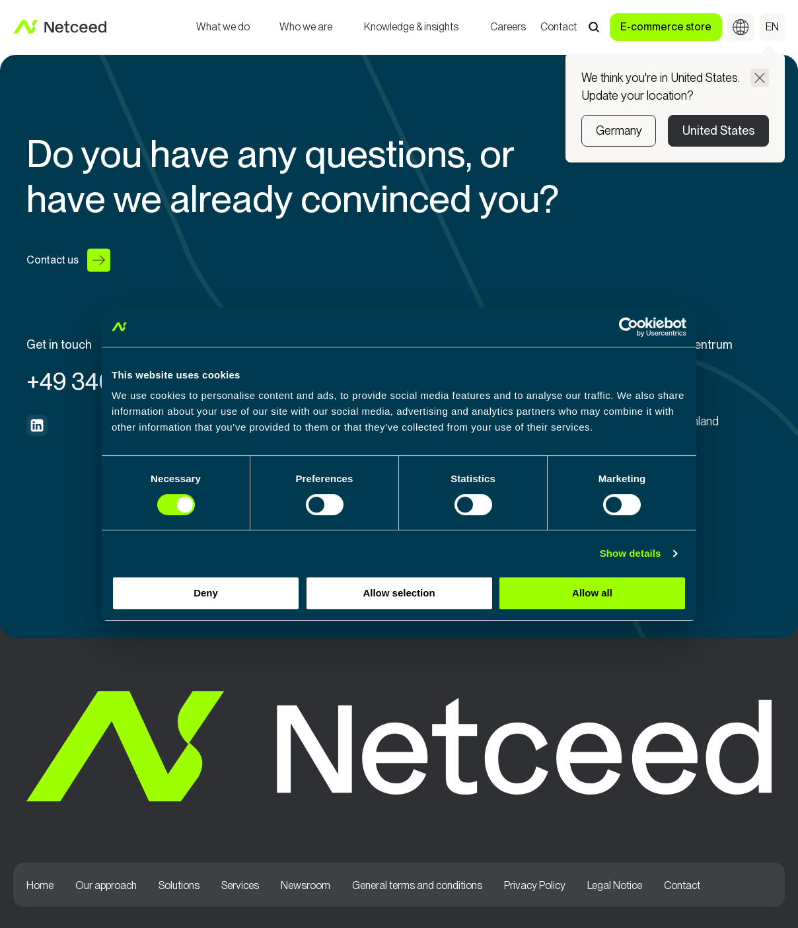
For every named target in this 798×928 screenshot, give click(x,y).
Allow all (592, 592)
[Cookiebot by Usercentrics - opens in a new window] (628, 327)
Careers (508, 27)
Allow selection (399, 592)
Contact (558, 27)
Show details (630, 553)
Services (240, 885)
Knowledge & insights (411, 27)
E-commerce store (665, 26)
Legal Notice (614, 885)
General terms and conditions (417, 885)
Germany (619, 130)
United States (718, 130)
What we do (223, 27)
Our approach (106, 885)
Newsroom (305, 885)
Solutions (179, 885)
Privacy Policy (534, 885)
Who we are (306, 27)
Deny (206, 592)
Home (40, 885)
